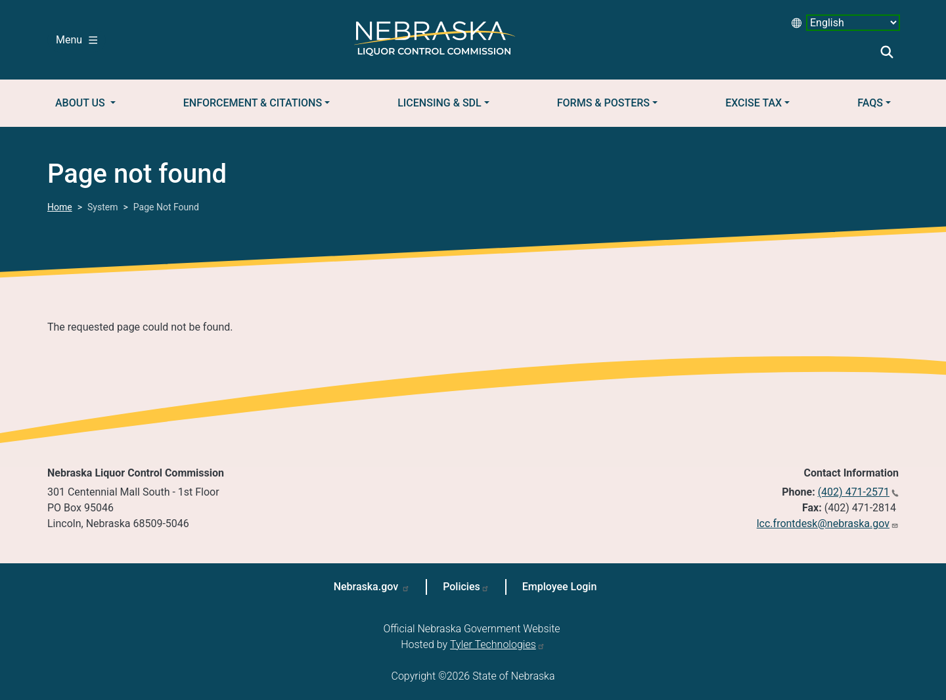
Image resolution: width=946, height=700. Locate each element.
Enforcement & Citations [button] (252, 103)
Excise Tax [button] (753, 103)
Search (887, 52)
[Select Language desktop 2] (853, 23)
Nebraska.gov (367, 586)
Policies (461, 586)
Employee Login (559, 586)
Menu (76, 40)
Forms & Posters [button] (603, 103)
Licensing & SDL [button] (439, 103)
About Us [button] (81, 103)
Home (59, 207)
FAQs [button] (870, 103)
